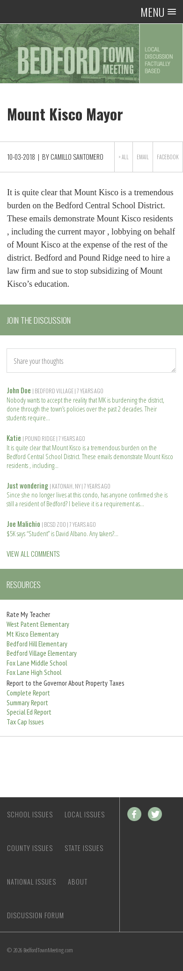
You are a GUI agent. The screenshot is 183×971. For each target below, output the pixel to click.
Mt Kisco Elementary (33, 634)
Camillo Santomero (77, 157)
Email (143, 157)
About (78, 881)
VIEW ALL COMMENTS (33, 553)
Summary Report (27, 702)
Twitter (155, 814)
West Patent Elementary (38, 624)
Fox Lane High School (34, 672)
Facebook (168, 157)
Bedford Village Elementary (42, 653)
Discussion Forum (35, 915)
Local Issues (85, 814)
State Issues (84, 848)
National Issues (31, 881)
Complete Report (28, 692)
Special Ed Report (29, 712)
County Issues (30, 848)
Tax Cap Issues (25, 721)
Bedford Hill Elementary (37, 643)
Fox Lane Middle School (37, 663)
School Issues (30, 814)
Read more (48, 416)
